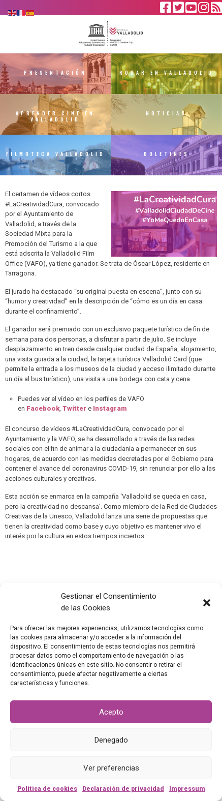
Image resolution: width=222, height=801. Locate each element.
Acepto (111, 712)
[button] (207, 602)
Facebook (42, 408)
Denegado (111, 740)
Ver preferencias (111, 768)
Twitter (74, 408)
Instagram (109, 408)
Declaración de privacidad (123, 788)
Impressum (187, 788)
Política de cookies (47, 788)
